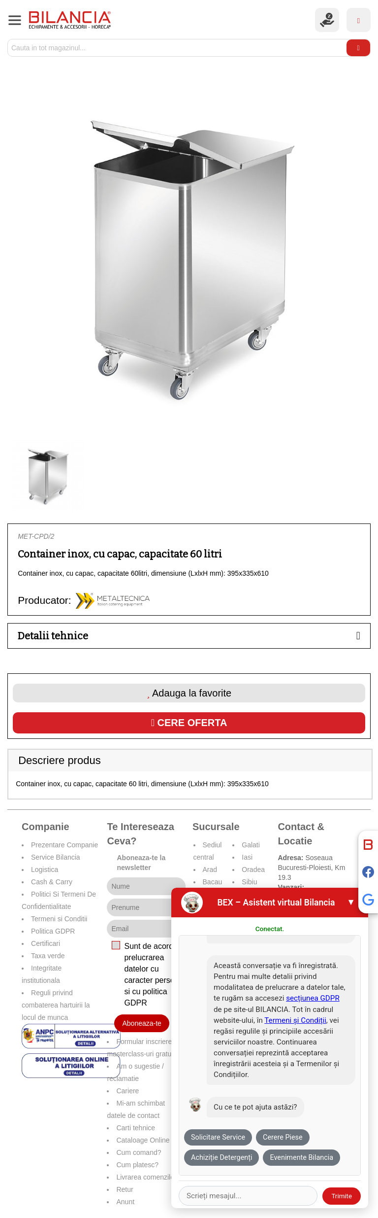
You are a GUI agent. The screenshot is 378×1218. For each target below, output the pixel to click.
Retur (124, 1189)
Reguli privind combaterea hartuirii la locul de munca (56, 1005)
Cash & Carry (51, 882)
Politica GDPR (53, 931)
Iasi (247, 857)
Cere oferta (189, 722)
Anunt (125, 1202)
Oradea (253, 869)
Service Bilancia (55, 857)
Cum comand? (138, 1152)
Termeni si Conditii (59, 919)
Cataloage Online (142, 1140)
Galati (251, 845)
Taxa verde (47, 956)
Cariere (127, 1091)
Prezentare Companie (64, 845)
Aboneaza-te (141, 1023)
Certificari (45, 943)
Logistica (44, 869)
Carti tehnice (135, 1128)
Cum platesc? (137, 1165)
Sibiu (249, 882)
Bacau (212, 882)
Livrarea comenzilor (146, 1177)
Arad (210, 869)
